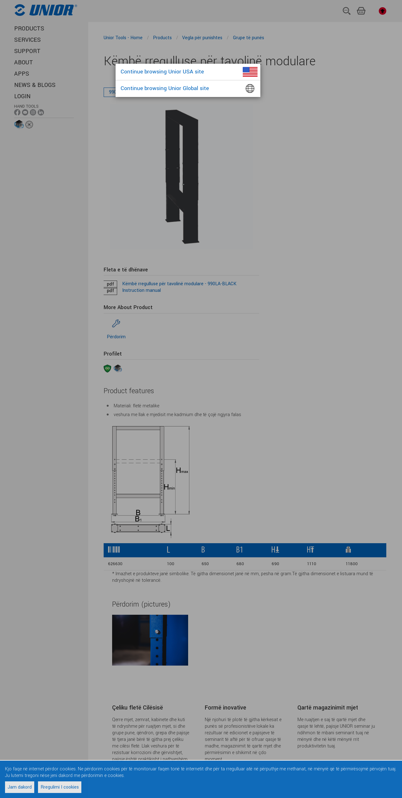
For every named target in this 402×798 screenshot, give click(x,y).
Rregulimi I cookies (60, 787)
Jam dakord (20, 787)
